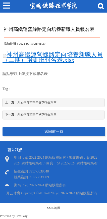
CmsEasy (21, 216)
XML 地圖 (53, 208)
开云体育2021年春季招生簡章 (31, 102)
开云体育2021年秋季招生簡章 (31, 114)
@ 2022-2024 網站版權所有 (76, 193)
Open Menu (6, 6)
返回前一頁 (53, 131)
